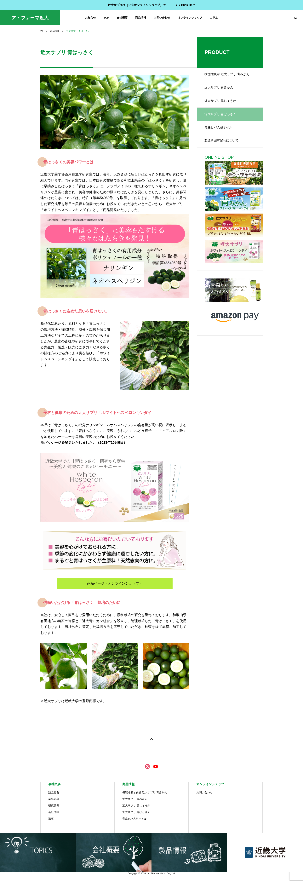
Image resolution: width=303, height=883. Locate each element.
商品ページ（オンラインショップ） (115, 583)
